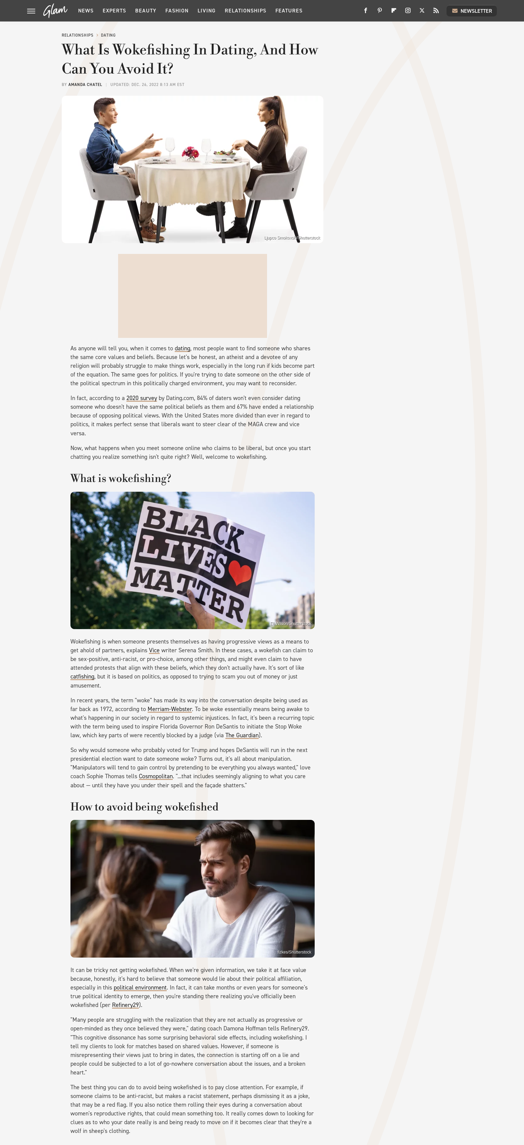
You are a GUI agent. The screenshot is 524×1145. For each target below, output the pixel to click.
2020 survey (141, 398)
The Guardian (242, 735)
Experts (114, 10)
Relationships (245, 10)
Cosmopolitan (156, 776)
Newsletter (471, 10)
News (86, 10)
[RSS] (436, 13)
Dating (108, 35)
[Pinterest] (379, 13)
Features (289, 10)
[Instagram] (408, 13)
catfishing (82, 676)
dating (182, 348)
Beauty (145, 10)
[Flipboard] (394, 13)
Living (207, 10)
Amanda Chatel (85, 84)
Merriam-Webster (170, 709)
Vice (154, 650)
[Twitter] (422, 13)
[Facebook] (365, 13)
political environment (140, 987)
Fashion (177, 10)
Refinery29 (125, 1005)
